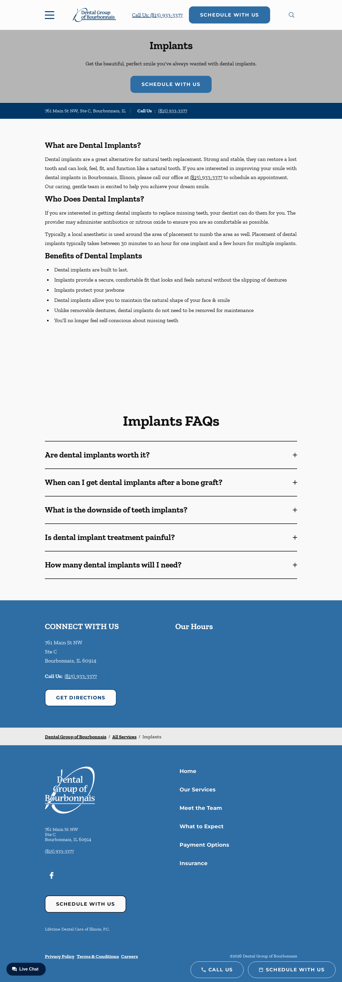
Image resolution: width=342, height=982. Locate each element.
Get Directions (80, 698)
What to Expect (202, 826)
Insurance (194, 863)
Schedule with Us (229, 15)
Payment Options (204, 845)
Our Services (198, 789)
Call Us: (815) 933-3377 (157, 15)
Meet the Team (201, 808)
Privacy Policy (60, 956)
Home (188, 771)
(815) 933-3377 (172, 111)
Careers (129, 956)
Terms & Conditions (98, 956)
